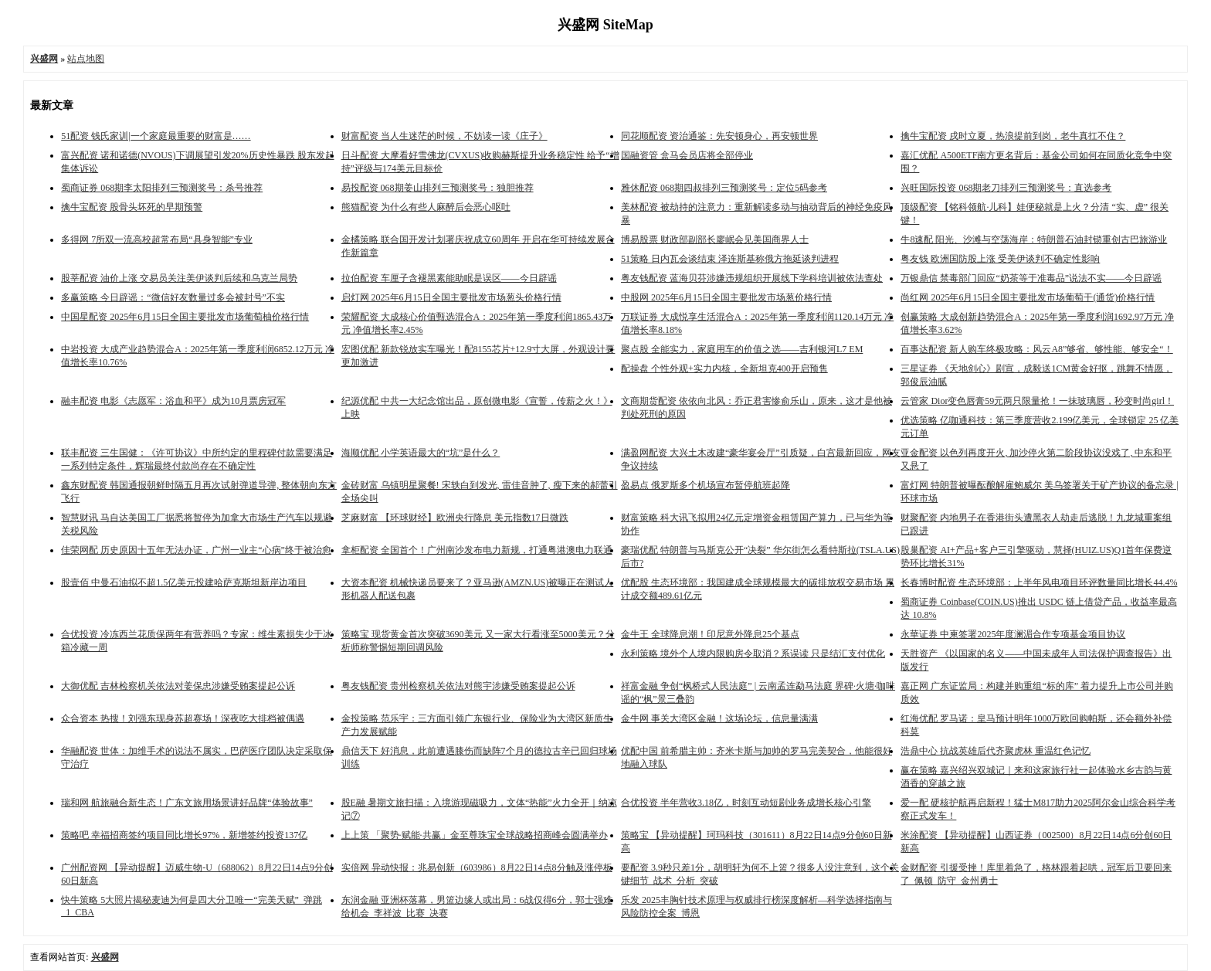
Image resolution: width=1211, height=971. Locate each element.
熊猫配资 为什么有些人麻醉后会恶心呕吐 (426, 207)
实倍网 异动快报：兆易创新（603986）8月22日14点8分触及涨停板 (476, 867)
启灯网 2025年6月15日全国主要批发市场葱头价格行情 (451, 297)
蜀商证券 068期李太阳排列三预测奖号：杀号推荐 (162, 187)
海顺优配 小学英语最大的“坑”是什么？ (420, 452)
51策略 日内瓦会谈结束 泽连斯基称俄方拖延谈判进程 (730, 258)
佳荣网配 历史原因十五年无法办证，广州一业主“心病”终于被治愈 (196, 550)
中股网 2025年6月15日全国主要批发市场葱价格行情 (726, 297)
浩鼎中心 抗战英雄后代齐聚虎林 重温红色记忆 (996, 750)
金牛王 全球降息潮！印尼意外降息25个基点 (710, 634)
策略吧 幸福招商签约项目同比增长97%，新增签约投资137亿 (184, 835)
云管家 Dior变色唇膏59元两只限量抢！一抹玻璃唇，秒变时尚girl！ (1037, 401)
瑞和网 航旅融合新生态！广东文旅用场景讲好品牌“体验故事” (187, 802)
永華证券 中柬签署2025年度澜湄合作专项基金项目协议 (1013, 634)
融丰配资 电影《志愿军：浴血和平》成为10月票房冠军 (173, 401)
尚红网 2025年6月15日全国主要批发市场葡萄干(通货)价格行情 (1028, 297)
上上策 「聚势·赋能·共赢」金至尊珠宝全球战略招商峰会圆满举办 (474, 835)
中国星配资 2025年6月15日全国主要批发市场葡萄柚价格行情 (185, 316)
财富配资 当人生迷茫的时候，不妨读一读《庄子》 (444, 136)
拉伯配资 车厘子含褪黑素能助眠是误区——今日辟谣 (449, 278)
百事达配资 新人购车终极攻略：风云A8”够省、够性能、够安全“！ (1036, 349)
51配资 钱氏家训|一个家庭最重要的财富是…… (155, 136)
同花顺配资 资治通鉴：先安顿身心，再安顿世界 (719, 136)
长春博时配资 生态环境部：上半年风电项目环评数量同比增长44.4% (1039, 582)
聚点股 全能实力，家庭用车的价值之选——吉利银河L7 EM (742, 349)
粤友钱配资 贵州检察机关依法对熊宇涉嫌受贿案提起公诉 (458, 686)
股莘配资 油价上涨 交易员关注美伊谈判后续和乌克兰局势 (179, 278)
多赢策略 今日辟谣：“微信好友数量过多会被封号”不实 (173, 297)
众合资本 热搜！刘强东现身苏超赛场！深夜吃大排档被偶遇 (182, 718)
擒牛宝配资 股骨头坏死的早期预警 (131, 207)
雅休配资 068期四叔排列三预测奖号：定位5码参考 (724, 187)
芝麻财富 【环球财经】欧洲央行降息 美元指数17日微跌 (454, 517)
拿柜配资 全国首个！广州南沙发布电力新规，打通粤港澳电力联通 (476, 550)
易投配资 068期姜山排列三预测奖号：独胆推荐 (437, 187)
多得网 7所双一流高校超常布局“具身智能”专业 (157, 239)
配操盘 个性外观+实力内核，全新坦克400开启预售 (724, 368)
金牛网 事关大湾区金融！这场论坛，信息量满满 (719, 718)
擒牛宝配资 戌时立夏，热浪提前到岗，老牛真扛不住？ (1013, 136)
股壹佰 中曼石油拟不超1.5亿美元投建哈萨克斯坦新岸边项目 (184, 582)
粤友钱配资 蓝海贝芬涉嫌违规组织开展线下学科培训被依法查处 (752, 278)
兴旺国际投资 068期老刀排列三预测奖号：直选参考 (1006, 187)
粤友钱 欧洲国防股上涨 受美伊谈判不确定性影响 (1000, 258)
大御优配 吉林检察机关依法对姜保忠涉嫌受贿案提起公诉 (178, 686)
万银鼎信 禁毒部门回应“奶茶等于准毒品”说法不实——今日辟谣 (1031, 278)
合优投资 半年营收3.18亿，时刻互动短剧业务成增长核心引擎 (746, 802)
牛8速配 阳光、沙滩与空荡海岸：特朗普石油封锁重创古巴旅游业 (1034, 239)
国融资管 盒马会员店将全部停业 (687, 155)
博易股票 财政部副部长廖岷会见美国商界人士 (715, 239)
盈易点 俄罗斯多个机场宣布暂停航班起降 (705, 485)
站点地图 (85, 58)
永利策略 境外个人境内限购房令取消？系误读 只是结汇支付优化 (753, 653)
